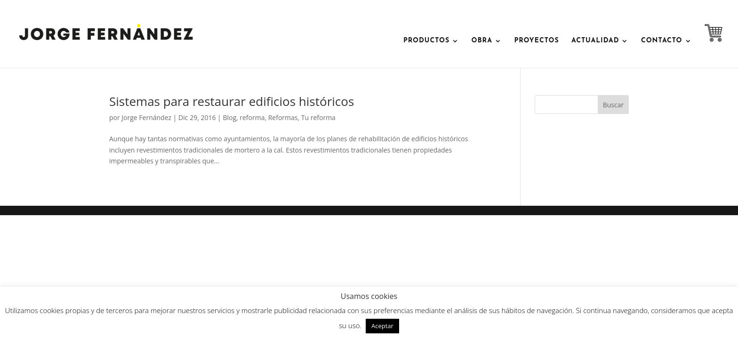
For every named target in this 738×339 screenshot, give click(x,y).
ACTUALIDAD (595, 41)
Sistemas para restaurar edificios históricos (231, 101)
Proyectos (536, 41)
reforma (252, 117)
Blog (229, 117)
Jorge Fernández (146, 117)
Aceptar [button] (382, 326)
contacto (661, 41)
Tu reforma (318, 117)
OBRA (482, 41)
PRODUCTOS (426, 41)
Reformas (283, 117)
